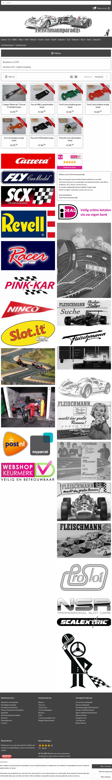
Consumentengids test (46, 718)
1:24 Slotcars (80, 720)
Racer (47, 39)
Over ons (41, 705)
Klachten (4, 718)
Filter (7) (9, 76)
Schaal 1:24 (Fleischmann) (85, 710)
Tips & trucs (42, 707)
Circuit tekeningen (45, 710)
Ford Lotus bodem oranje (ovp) (98, 105)
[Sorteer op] (101, 77)
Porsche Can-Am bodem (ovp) (70, 139)
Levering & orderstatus (9, 707)
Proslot (40, 39)
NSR (26, 39)
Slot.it (83, 39)
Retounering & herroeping (10, 715)
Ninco (21, 39)
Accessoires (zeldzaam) (84, 702)
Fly (9, 39)
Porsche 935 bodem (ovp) (42, 138)
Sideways (75, 39)
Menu (56, 53)
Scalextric (61, 39)
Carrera (3, 39)
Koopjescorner (20, 45)
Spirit (89, 39)
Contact (4, 723)
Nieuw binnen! (81, 723)
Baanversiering (81, 715)
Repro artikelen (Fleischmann (86, 713)
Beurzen (41, 713)
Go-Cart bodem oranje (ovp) (14, 139)
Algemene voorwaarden (9, 702)
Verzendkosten (6, 720)
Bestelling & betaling (8, 705)
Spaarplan (4, 713)
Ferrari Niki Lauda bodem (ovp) (42, 105)
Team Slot (96, 39)
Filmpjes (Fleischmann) (46, 720)
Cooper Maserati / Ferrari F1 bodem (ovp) (14, 105)
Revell (54, 39)
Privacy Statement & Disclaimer (12, 710)
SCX (68, 39)
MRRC (14, 39)
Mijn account (104, 8)
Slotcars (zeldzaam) (82, 705)
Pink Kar (33, 39)
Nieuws (41, 702)
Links (40, 715)
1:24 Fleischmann (7, 45)
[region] (41, 771)
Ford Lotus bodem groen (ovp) (70, 105)
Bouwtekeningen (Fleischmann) (87, 707)
